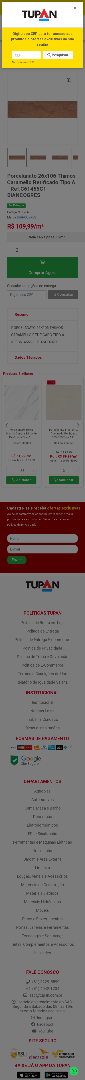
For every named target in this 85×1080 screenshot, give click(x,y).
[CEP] (26, 55)
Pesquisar (57, 55)
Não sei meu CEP (23, 62)
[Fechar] (75, 8)
